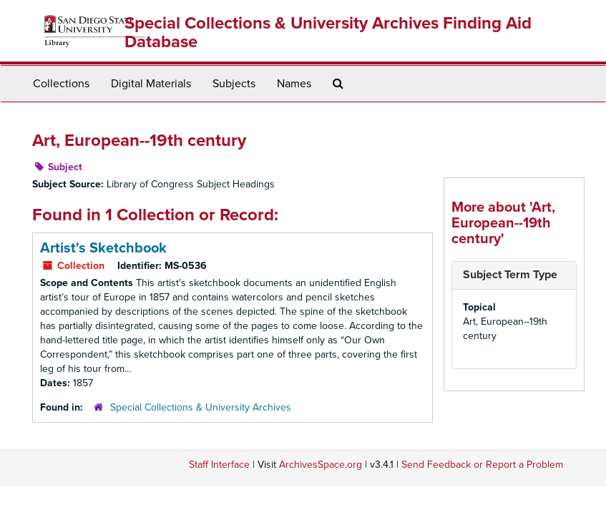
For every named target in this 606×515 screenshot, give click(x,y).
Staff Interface (219, 464)
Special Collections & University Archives (200, 407)
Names (294, 84)
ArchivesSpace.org (320, 464)
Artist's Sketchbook (103, 248)
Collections (61, 84)
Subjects (233, 84)
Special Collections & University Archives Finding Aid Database (328, 32)
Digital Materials (151, 84)
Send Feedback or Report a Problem (482, 464)
